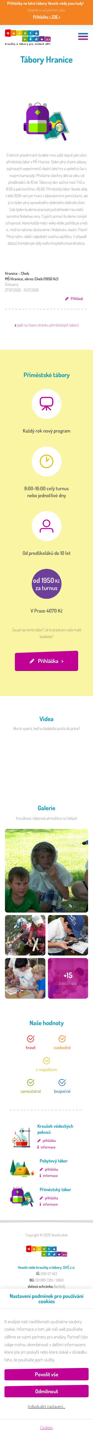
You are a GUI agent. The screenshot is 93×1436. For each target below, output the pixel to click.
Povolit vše (46, 1374)
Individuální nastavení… (46, 1406)
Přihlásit (77, 298)
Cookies (46, 1427)
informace (48, 1147)
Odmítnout (46, 1391)
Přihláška (48, 660)
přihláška (49, 1140)
